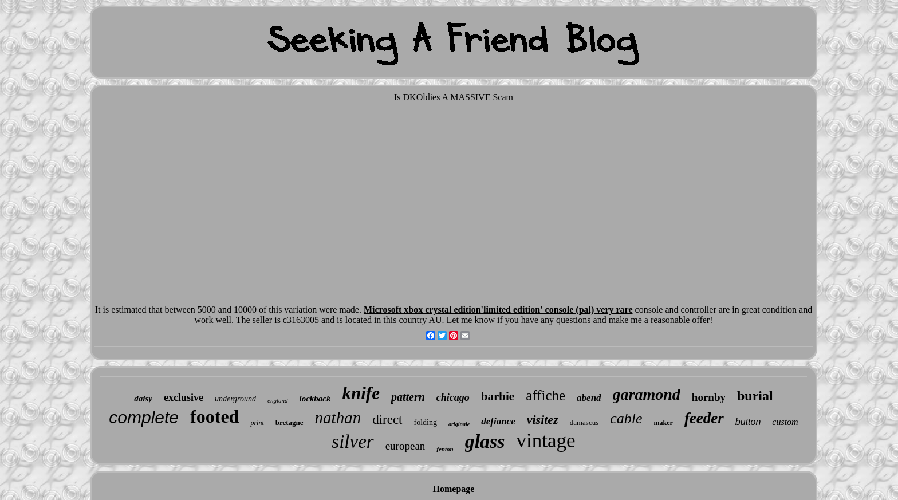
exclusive (183, 397)
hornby (709, 397)
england (277, 400)
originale (459, 424)
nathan (338, 417)
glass (485, 441)
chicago (453, 397)
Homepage (454, 489)
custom (785, 422)
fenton (444, 449)
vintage (546, 441)
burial (755, 395)
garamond (646, 394)
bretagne (289, 422)
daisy (143, 398)
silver (352, 441)
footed (214, 416)
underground (235, 399)
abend (589, 397)
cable (626, 418)
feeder (704, 418)
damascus (584, 422)
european (405, 446)
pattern (408, 397)
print (256, 423)
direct (387, 419)
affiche (545, 395)
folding (425, 422)
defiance (498, 421)
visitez (542, 419)
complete (144, 417)
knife (360, 393)
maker (663, 423)
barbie (497, 396)
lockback (315, 398)
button (748, 422)
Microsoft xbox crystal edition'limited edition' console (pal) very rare (498, 309)
